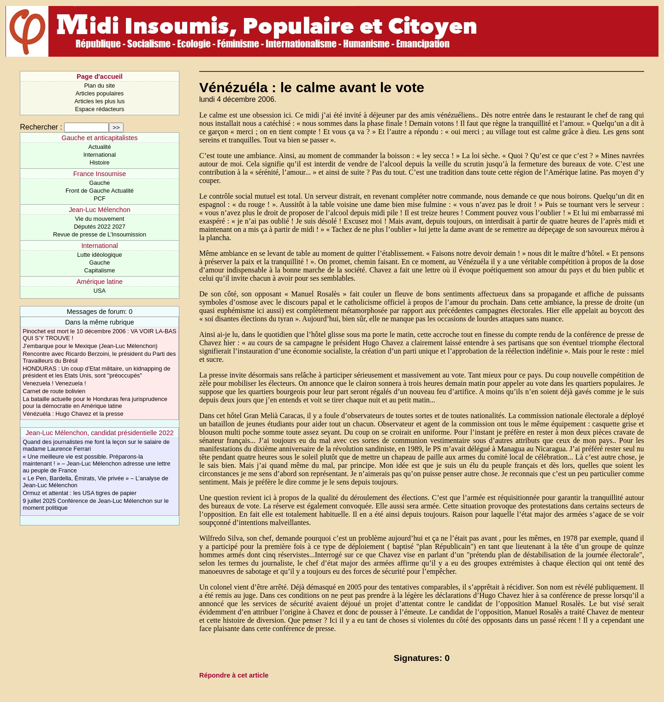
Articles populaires (100, 93)
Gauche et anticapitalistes (100, 138)
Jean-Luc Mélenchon (99, 209)
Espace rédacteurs (100, 109)
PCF (100, 198)
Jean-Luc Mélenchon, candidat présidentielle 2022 (100, 433)
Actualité (99, 146)
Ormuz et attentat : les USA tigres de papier (79, 493)
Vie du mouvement (99, 218)
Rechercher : (41, 127)
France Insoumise (99, 173)
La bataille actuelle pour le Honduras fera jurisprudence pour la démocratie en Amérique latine (95, 402)
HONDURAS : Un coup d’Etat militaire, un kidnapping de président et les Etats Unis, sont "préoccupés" (96, 372)
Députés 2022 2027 (99, 226)
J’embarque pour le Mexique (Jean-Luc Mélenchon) (90, 345)
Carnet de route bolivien (54, 391)
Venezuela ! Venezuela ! (54, 383)
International (99, 154)
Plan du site (99, 85)
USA (100, 290)
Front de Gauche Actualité (99, 190)
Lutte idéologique (99, 254)
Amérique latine (100, 281)
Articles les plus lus (100, 101)
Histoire (99, 162)
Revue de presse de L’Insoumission (99, 234)
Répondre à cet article (233, 675)
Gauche (99, 182)
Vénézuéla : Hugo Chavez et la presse (73, 413)
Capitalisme (99, 270)
